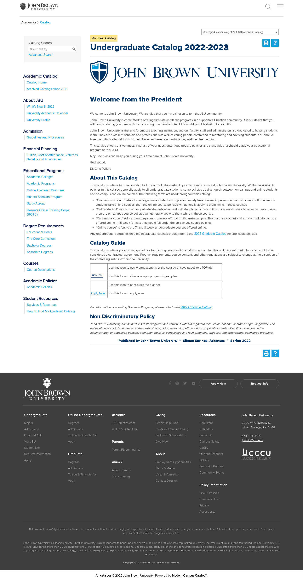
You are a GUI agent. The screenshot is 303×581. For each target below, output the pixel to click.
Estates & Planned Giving (172, 429)
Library (203, 447)
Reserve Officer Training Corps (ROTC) (48, 212)
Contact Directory (167, 480)
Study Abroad (36, 203)
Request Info (259, 384)
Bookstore (206, 423)
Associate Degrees (40, 252)
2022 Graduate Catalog (210, 233)
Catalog (45, 22)
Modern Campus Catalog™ (189, 576)
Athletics (118, 415)
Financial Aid (32, 435)
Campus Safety (209, 441)
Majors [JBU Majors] (28, 423)
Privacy (204, 505)
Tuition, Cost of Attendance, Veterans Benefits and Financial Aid (52, 157)
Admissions (75, 429)
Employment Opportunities (173, 462)
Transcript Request (211, 466)
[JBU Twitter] (185, 383)
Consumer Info (209, 499)
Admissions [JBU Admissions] (31, 429)
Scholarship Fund (167, 423)
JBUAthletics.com (123, 423)
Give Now (162, 441)
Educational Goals (39, 232)
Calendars (206, 429)
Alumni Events (121, 470)
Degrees (73, 423)
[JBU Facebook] (170, 383)
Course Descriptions (41, 269)
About (160, 454)
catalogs (105, 576)
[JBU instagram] (177, 383)
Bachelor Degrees (39, 245)
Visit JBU (30, 441)
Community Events (211, 472)
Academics (30, 22)
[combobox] (240, 32)
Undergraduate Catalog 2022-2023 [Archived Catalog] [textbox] (233, 32)
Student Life (32, 447)
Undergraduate (36, 415)
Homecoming (121, 476)
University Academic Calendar (47, 113)
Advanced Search (41, 54)
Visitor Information (167, 474)
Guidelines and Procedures (45, 137)
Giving (160, 415)
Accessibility (207, 511)
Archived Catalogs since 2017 (47, 89)
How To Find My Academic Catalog (51, 311)
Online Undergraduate (85, 415)
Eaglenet (205, 435)
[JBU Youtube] (193, 383)
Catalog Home (37, 82)
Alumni (117, 462)
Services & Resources (42, 304)
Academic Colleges (40, 177)
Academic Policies (39, 287)
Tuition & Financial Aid (82, 435)
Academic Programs (41, 183)
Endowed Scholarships (171, 435)
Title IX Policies (209, 493)
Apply (28, 460)
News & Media (165, 468)
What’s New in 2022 (40, 106)
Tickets (204, 460)
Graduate (75, 454)
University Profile (38, 120)
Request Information (37, 454)
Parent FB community (126, 449)
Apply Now (97, 293)
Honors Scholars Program (44, 197)
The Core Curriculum (41, 238)
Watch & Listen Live (125, 429)
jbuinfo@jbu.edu (252, 440)
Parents (118, 441)
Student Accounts (211, 454)
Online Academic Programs (45, 190)
